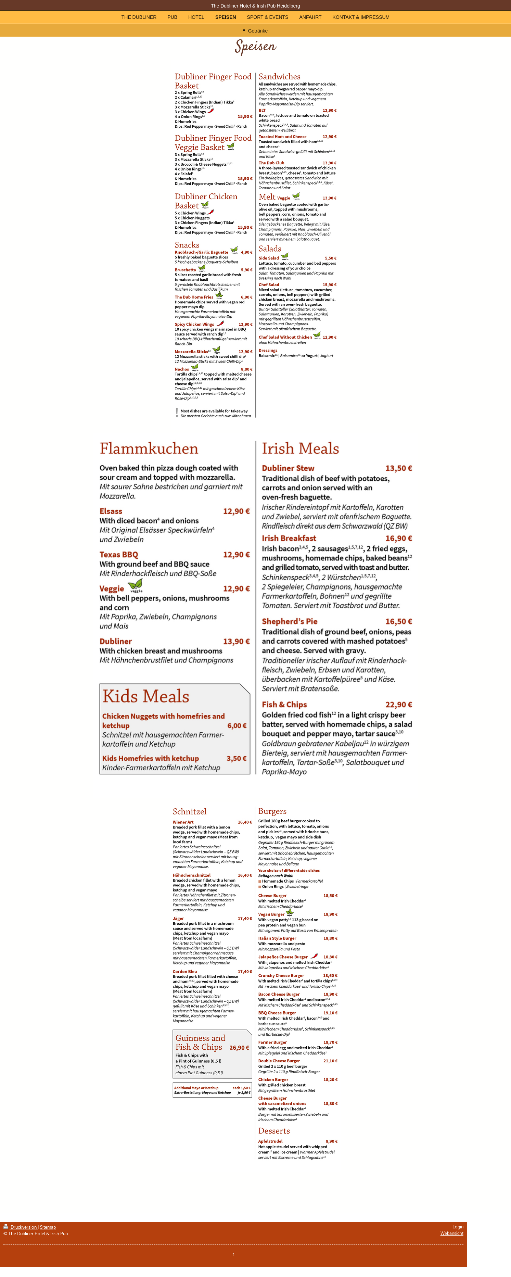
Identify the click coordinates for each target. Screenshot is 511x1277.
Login (457, 1227)
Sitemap (48, 1227)
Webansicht (451, 1234)
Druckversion (20, 1227)
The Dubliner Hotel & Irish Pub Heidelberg (255, 6)
